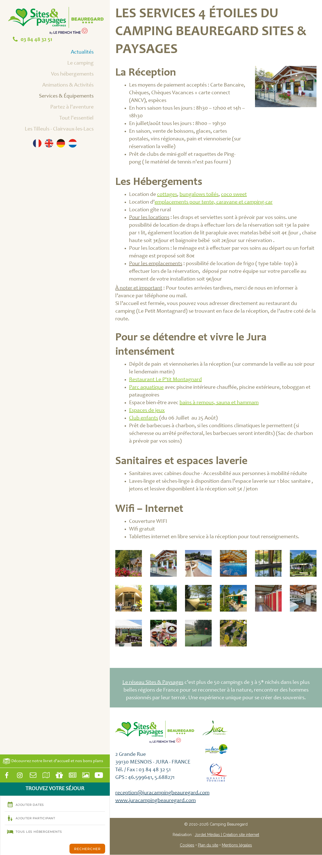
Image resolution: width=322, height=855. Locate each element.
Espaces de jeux (147, 410)
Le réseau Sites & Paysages (152, 682)
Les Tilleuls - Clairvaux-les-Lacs (65, 130)
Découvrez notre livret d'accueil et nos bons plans (53, 761)
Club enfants (143, 418)
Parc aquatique (146, 387)
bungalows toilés (199, 195)
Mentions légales (237, 845)
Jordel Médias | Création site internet (227, 834)
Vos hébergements (78, 75)
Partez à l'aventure (78, 108)
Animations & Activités (74, 86)
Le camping (86, 64)
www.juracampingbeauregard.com (155, 801)
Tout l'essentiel (82, 119)
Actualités (88, 53)
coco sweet (234, 195)
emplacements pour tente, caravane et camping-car (214, 202)
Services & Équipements (72, 97)
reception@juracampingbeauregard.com (162, 793)
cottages (167, 195)
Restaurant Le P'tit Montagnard (165, 380)
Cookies (187, 845)
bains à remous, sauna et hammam (219, 403)
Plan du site (208, 845)
